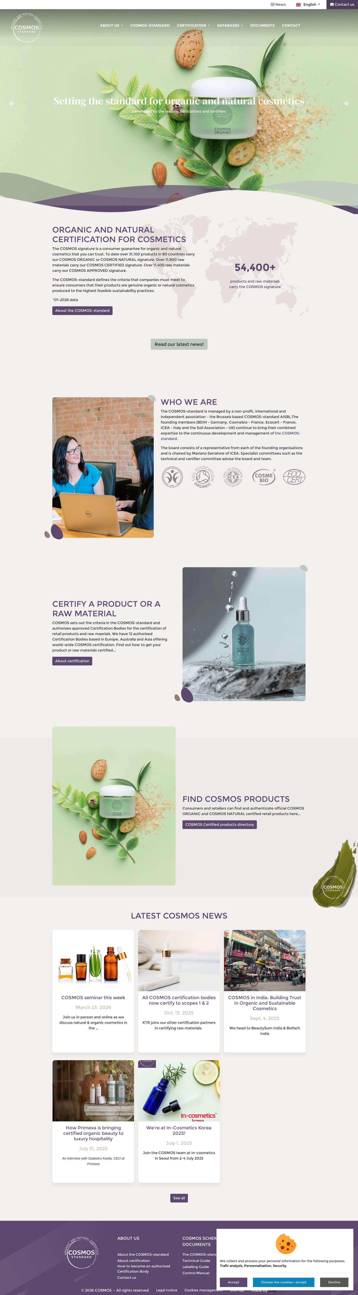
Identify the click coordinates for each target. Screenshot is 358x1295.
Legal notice (166, 1290)
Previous (11, 103)
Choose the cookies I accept (283, 1282)
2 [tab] (182, 164)
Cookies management (203, 1290)
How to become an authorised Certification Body (143, 1269)
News (278, 4)
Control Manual (195, 1273)
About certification (72, 661)
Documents (262, 25)
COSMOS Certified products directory (219, 824)
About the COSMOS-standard (82, 310)
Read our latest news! (179, 344)
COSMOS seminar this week (93, 997)
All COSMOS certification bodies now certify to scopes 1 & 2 (179, 1000)
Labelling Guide (195, 1267)
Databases (228, 25)
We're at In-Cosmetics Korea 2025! (178, 1130)
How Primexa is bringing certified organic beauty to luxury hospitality (93, 1133)
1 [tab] (175, 164)
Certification (192, 25)
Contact (291, 25)
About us (110, 25)
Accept (233, 1282)
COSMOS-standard (150, 25)
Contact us (342, 4)
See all (179, 1198)
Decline (334, 1282)
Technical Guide (196, 1260)
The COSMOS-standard (202, 1254)
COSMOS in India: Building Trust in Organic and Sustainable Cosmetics (264, 1003)
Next (346, 103)
